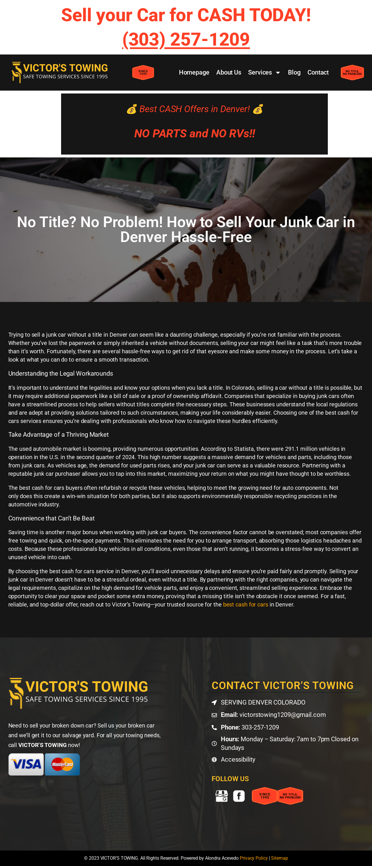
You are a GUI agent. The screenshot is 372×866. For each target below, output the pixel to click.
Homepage (194, 72)
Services (264, 73)
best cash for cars (245, 604)
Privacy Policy (254, 858)
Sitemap (279, 858)
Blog (294, 72)
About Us (228, 72)
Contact (318, 72)
